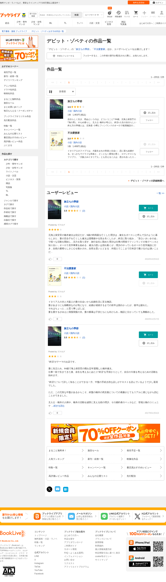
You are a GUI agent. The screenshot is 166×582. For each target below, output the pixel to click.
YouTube (38, 570)
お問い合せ (69, 560)
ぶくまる (8, 145)
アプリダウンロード (73, 542)
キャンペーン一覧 (12, 129)
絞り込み (33, 15)
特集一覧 (8, 126)
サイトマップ (101, 560)
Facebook (39, 573)
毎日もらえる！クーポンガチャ (18, 111)
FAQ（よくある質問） (74, 553)
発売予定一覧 (10, 72)
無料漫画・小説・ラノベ (45, 539)
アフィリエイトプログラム (76, 567)
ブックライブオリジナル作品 (17, 116)
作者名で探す (10, 212)
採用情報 (99, 542)
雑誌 (8, 183)
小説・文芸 (94, 23)
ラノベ (80, 23)
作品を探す (69, 539)
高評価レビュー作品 (13, 141)
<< (52, 82)
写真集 (9, 187)
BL (50, 23)
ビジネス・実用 (13, 179)
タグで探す (9, 204)
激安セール (9, 103)
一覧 (160, 193)
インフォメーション (73, 556)
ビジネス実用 (109, 23)
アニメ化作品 (10, 86)
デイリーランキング (13, 80)
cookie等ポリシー (103, 556)
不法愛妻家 (99, 49)
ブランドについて (103, 539)
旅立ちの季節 (82, 49)
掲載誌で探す (10, 216)
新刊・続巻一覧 (11, 76)
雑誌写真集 (123, 23)
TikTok (37, 567)
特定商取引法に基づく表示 (107, 553)
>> (158, 82)
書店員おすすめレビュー (15, 137)
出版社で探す (10, 220)
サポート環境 (70, 549)
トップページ (40, 535)
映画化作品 (9, 93)
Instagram (39, 563)
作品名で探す (10, 208)
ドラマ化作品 (10, 89)
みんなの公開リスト (13, 133)
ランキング (39, 546)
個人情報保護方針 (103, 549)
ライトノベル (12, 171)
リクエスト (69, 563)
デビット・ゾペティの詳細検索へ (147, 180)
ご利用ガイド (160, 23)
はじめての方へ (146, 23)
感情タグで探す (11, 224)
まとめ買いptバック (13, 107)
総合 (7, 23)
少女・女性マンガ (36, 23)
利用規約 (99, 546)
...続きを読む (58, 405)
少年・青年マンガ (22, 23)
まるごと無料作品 (12, 99)
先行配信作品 (10, 120)
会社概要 (99, 535)
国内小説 (77, 111)
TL (65, 23)
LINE (36, 556)
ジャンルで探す (11, 200)
